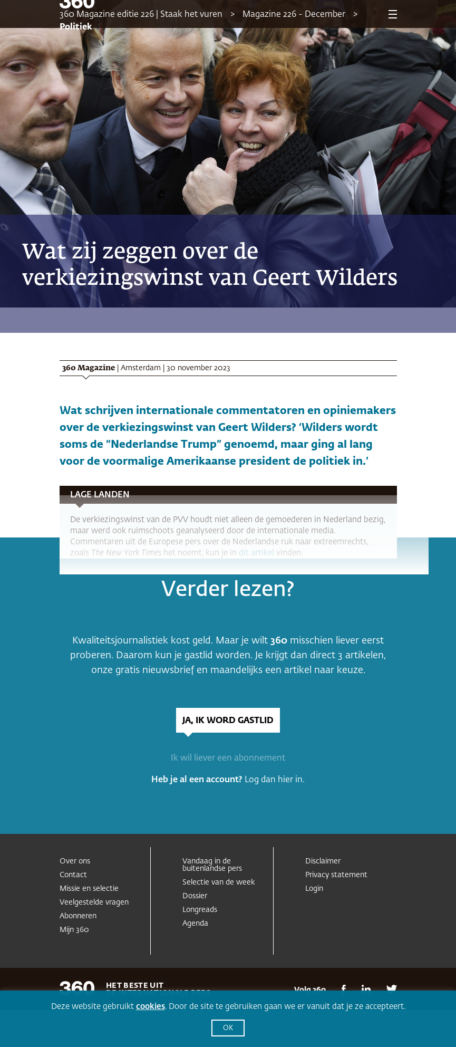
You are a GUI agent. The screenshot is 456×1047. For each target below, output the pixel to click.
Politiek (76, 27)
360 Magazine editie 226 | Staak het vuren (141, 15)
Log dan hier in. (275, 780)
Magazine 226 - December (293, 15)
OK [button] (228, 1028)
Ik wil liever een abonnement (228, 758)
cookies (150, 1007)
